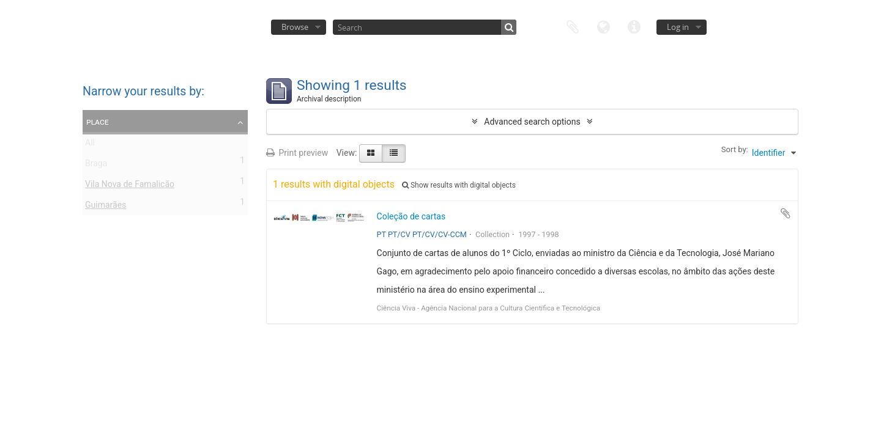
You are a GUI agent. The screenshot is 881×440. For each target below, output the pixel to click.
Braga (96, 165)
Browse (294, 26)
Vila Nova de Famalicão (129, 186)
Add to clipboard (785, 213)
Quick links (634, 26)
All (90, 145)
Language (603, 26)
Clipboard (572, 26)
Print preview (297, 153)
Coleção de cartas (411, 216)
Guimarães (105, 207)
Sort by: (734, 149)
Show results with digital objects (459, 185)
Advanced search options (532, 122)
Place (97, 122)
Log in (678, 26)
